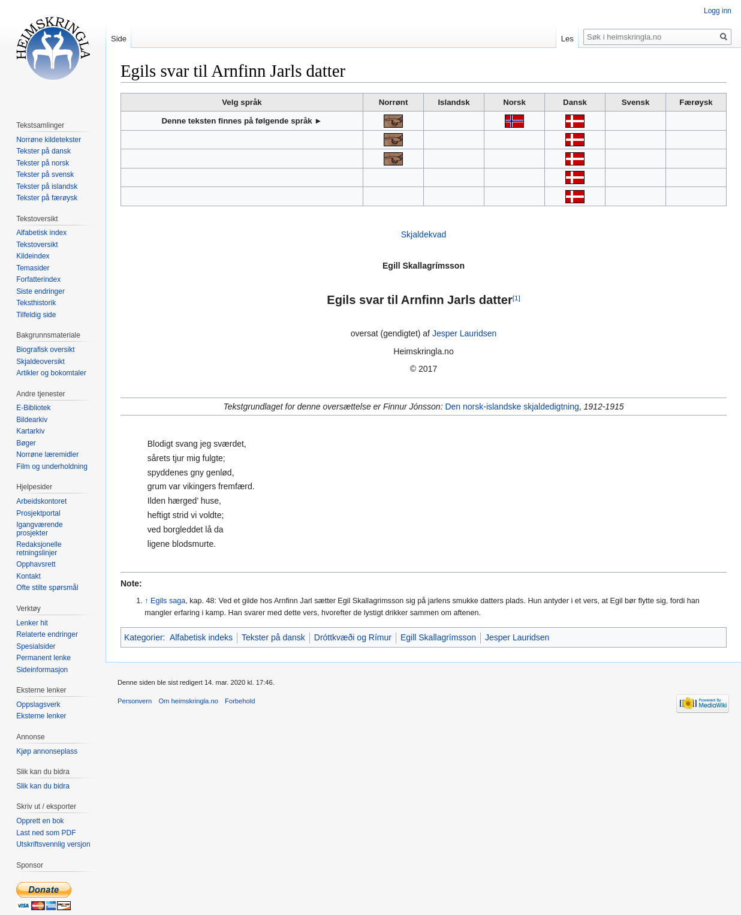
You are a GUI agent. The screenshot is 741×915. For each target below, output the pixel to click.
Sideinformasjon (42, 670)
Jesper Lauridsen (464, 333)
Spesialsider (35, 646)
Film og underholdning (52, 466)
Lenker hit (32, 623)
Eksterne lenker (41, 716)
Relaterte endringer (47, 634)
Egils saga (167, 601)
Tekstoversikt (37, 244)
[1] (516, 298)
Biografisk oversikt (45, 349)
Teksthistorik (36, 303)
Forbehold (240, 701)
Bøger (26, 443)
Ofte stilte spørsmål (47, 587)
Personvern (135, 701)
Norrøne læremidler (47, 454)
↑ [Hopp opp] (146, 601)
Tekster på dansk (273, 637)
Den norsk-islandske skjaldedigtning (512, 406)
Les (567, 38)
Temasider (32, 268)
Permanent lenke (43, 658)
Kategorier (143, 637)
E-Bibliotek (33, 408)
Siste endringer (40, 291)
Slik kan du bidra (43, 786)
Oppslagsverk (38, 704)
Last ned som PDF (46, 833)
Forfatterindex (38, 279)
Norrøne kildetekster (48, 140)
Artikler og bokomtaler (51, 373)
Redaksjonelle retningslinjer (38, 548)
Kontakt (28, 576)
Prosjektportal (38, 513)
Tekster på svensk (45, 174)
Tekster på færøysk (46, 198)
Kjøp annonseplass (46, 751)
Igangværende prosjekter (39, 528)
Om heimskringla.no (188, 701)
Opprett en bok (40, 821)
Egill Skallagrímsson (438, 637)
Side (118, 38)
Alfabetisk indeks (201, 637)
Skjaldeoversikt (40, 361)
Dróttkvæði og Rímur (352, 637)
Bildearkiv (31, 420)
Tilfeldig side (36, 315)
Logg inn (717, 11)
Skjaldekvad (424, 234)
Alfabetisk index (41, 232)
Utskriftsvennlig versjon (53, 844)
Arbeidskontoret (41, 501)
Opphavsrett (35, 564)
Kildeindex (32, 256)
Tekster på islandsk (46, 186)
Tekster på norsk (42, 163)
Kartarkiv (30, 431)
